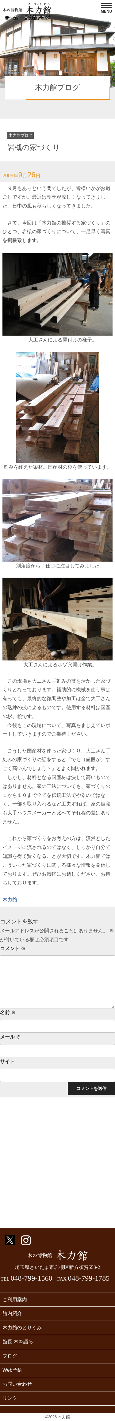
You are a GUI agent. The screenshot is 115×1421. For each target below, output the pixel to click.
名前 (8, 1012)
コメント (13, 948)
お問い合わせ (17, 1384)
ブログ (9, 1355)
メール (10, 1037)
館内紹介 (12, 1313)
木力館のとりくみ (22, 1327)
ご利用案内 (14, 1299)
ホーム (11, 17)
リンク (9, 1398)
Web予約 (12, 1370)
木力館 (9, 899)
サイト (7, 1061)
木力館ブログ (37, 17)
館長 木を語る (17, 1341)
